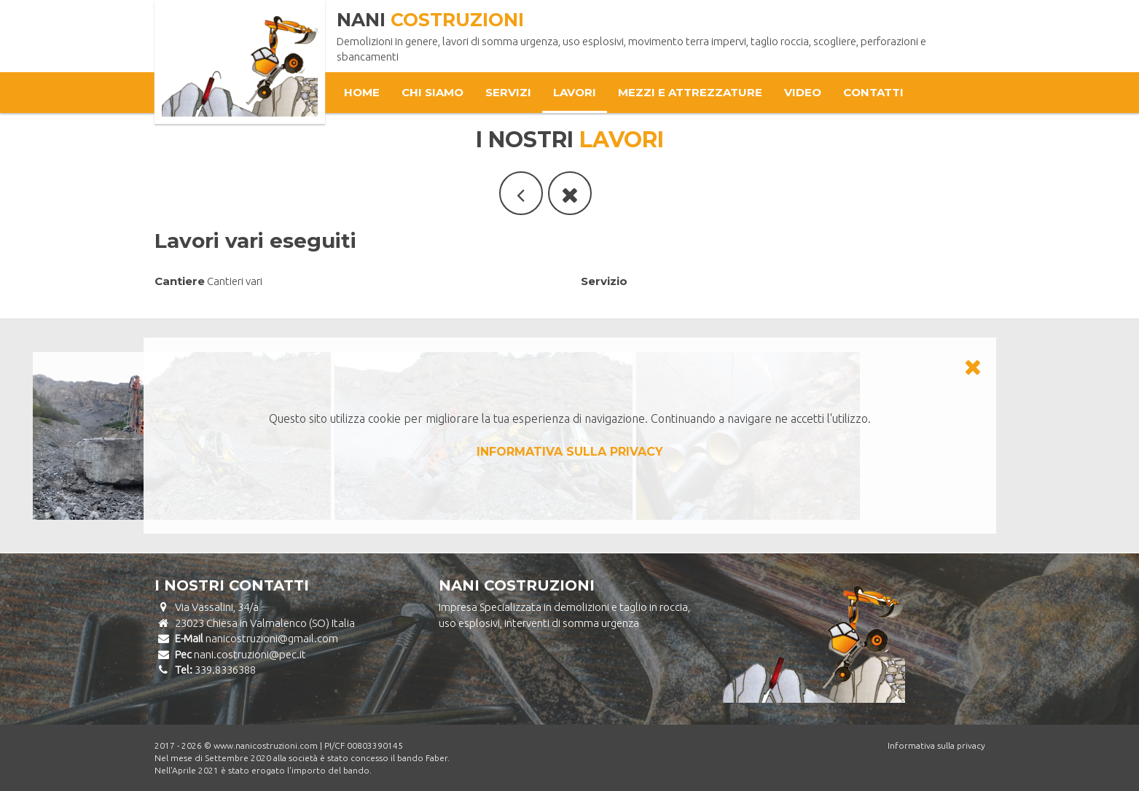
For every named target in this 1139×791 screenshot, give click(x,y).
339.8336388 (225, 669)
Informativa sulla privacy (936, 745)
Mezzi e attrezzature (690, 92)
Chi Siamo (432, 92)
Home (362, 92)
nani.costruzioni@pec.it (250, 654)
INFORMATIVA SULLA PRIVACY (570, 452)
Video (802, 92)
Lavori (574, 92)
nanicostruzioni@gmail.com (272, 638)
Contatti (873, 92)
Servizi (508, 92)
